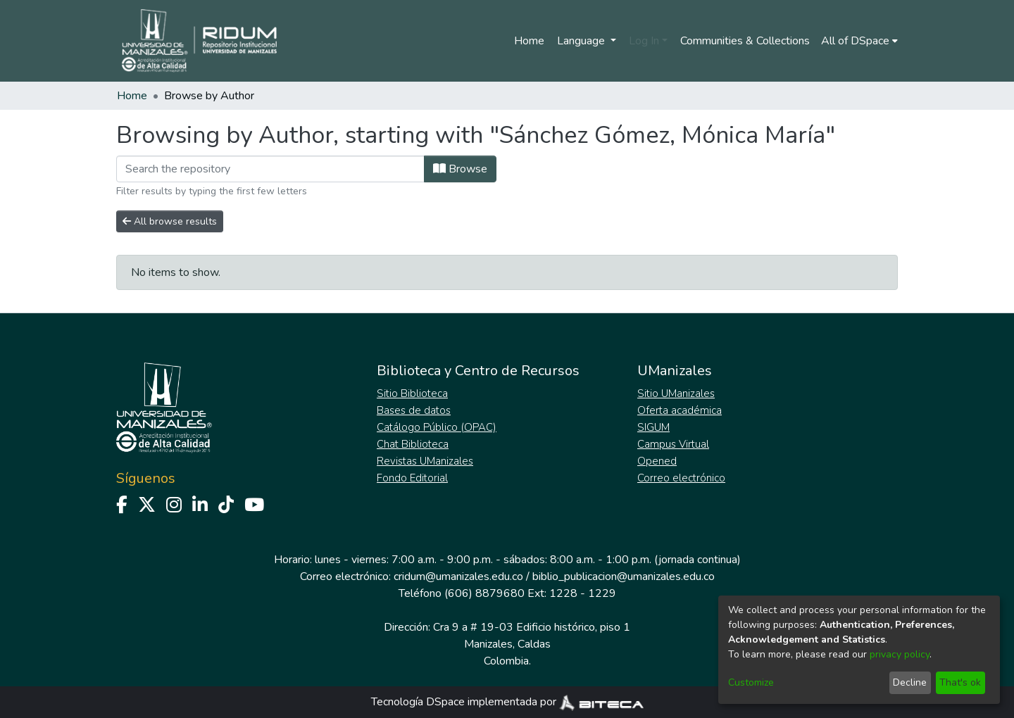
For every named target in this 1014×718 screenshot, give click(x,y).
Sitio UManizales (676, 393)
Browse (460, 169)
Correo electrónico (681, 478)
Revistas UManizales (425, 461)
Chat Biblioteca (413, 444)
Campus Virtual (673, 444)
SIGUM (653, 427)
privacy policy (900, 654)
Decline (910, 682)
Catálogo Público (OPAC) (436, 427)
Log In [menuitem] (644, 41)
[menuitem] (859, 41)
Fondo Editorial (412, 478)
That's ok (960, 682)
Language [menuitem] (582, 41)
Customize (751, 682)
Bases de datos (414, 410)
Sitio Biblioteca (412, 393)
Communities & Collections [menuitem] (745, 41)
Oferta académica (679, 410)
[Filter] (270, 169)
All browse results (170, 221)
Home (529, 41)
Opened (657, 461)
